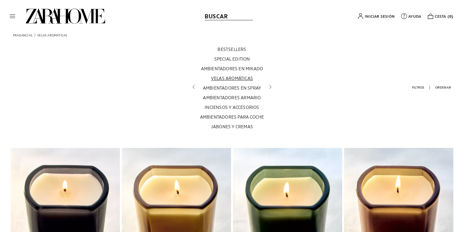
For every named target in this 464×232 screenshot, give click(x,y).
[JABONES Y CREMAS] (232, 127)
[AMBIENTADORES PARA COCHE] (232, 117)
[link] (65, 16)
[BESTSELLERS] (232, 50)
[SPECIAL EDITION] (232, 59)
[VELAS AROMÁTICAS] (232, 79)
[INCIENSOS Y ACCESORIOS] (232, 108)
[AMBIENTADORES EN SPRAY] (232, 88)
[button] (12, 16)
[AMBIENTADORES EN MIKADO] (232, 69)
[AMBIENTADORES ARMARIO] (232, 98)
